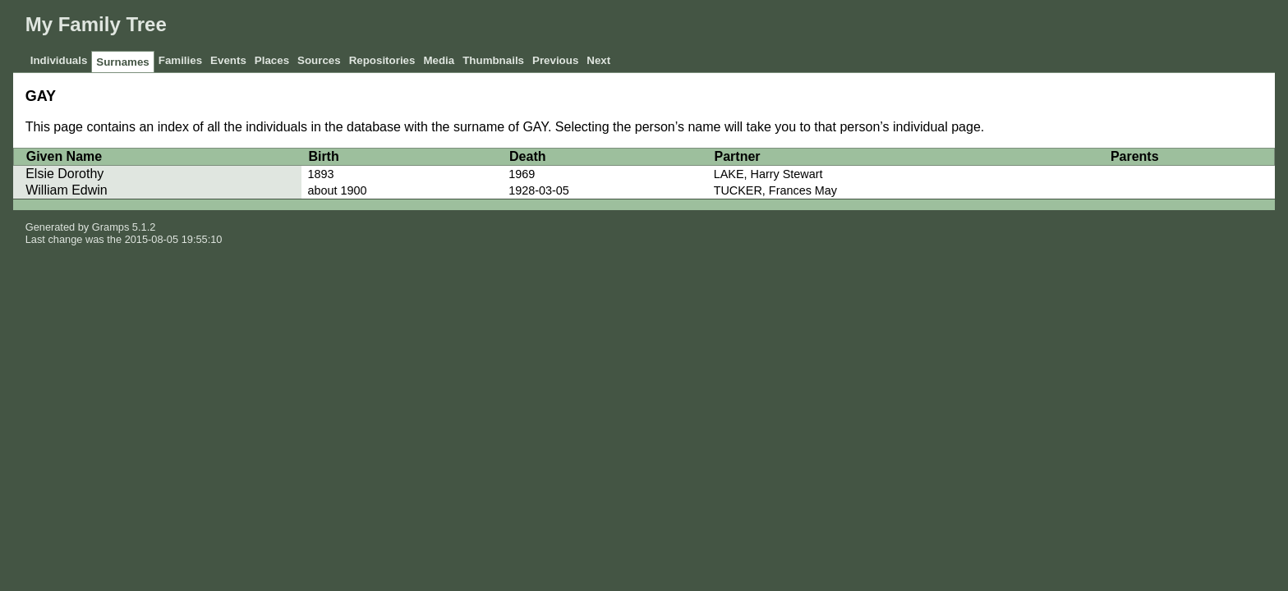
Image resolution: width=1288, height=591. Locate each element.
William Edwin (66, 190)
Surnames (122, 62)
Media (438, 60)
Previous (555, 60)
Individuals (59, 60)
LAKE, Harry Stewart (768, 174)
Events (228, 60)
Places (272, 60)
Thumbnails (493, 60)
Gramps (111, 227)
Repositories (382, 60)
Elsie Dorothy (64, 174)
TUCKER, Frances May (775, 190)
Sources (319, 60)
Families (180, 60)
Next (598, 60)
